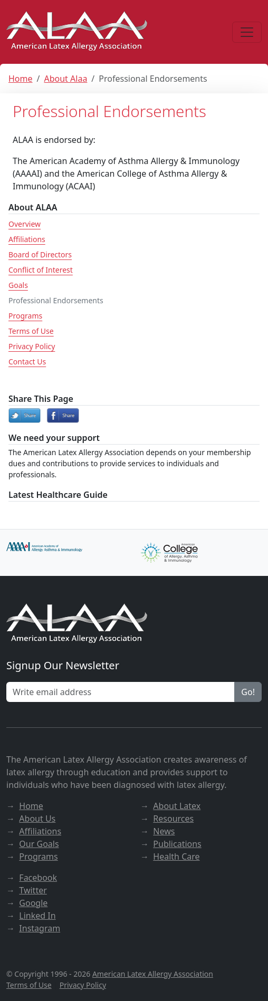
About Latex (176, 806)
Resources (173, 818)
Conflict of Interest (40, 270)
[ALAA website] (77, 31)
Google (33, 903)
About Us (37, 818)
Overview (24, 224)
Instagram (39, 928)
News (164, 831)
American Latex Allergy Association (152, 974)
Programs (25, 316)
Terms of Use (31, 331)
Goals (18, 285)
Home (20, 78)
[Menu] (247, 32)
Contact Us (27, 362)
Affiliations (26, 239)
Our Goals (39, 844)
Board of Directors (40, 254)
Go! (248, 692)
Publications (177, 844)
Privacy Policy (31, 346)
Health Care (176, 856)
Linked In (37, 915)
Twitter (32, 890)
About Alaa (65, 78)
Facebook (38, 877)
